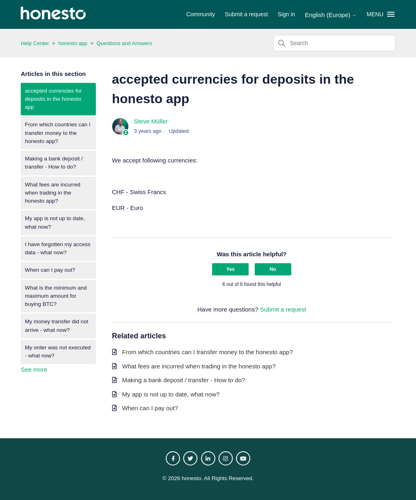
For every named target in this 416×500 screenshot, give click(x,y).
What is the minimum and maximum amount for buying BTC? (56, 296)
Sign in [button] (286, 14)
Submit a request (246, 14)
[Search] (334, 43)
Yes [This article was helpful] (230, 269)
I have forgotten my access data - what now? (57, 248)
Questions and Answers (124, 43)
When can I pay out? (50, 270)
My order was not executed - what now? (58, 351)
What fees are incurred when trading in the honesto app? (52, 193)
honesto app (72, 43)
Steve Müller (151, 121)
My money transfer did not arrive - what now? (56, 325)
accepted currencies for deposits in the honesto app (53, 99)
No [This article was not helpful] (273, 269)
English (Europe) (331, 14)
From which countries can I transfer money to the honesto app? (57, 132)
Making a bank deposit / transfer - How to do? (54, 163)
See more (34, 369)
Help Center (35, 43)
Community (200, 14)
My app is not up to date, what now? (55, 222)
